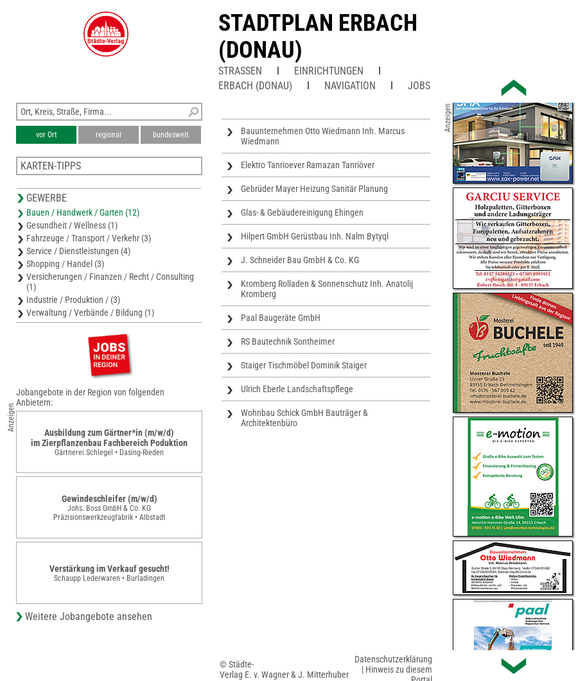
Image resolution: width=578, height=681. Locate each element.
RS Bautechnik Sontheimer (288, 341)
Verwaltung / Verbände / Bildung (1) (90, 312)
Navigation (350, 86)
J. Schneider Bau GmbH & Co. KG (300, 260)
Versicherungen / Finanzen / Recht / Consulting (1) (110, 282)
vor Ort (46, 134)
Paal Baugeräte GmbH (280, 318)
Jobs (419, 86)
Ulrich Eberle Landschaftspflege (297, 389)
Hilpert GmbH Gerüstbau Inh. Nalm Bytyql (315, 236)
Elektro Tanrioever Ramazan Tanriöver (307, 165)
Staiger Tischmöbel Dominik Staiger (304, 365)
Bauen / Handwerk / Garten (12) (82, 212)
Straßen (240, 71)
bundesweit (171, 134)
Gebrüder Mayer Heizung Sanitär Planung (314, 189)
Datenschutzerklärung (393, 659)
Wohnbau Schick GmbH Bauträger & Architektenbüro (304, 418)
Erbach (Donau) (255, 86)
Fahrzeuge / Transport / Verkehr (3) (88, 238)
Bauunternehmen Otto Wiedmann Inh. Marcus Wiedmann (323, 136)
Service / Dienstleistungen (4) (78, 251)
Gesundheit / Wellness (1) (72, 225)
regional (108, 134)
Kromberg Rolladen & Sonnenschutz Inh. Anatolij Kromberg (327, 289)
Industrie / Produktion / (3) (73, 300)
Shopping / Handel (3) (65, 264)
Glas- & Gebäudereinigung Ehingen (302, 212)
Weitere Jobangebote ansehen (88, 616)
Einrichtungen (328, 71)
